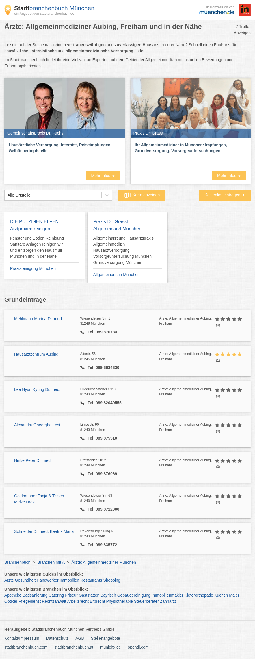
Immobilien (69, 580)
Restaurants (91, 580)
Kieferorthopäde (198, 595)
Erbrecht (97, 601)
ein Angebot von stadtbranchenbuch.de (44, 14)
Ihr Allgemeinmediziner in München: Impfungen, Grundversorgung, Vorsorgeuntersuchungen (181, 148)
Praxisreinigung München (33, 268)
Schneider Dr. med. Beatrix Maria (44, 531)
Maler (234, 595)
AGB (79, 638)
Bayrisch (108, 595)
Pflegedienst (29, 601)
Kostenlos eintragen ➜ (224, 195)
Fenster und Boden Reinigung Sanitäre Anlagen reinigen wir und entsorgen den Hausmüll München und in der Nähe (37, 247)
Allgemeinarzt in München (116, 274)
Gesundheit (25, 580)
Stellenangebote (105, 638)
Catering (56, 595)
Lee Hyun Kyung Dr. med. (37, 389)
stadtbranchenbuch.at (73, 647)
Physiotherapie (119, 601)
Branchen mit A (50, 562)
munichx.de (110, 647)
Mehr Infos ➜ (103, 175)
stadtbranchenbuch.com (25, 647)
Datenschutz (57, 638)
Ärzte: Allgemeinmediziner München (103, 562)
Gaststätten (89, 595)
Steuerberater (146, 601)
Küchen (221, 595)
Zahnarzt (168, 601)
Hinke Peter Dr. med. (33, 460)
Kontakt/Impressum (21, 638)
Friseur (71, 595)
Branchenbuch (17, 562)
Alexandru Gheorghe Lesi (37, 425)
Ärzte (9, 580)
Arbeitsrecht (78, 601)
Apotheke (12, 595)
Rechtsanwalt (54, 601)
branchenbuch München (54, 8)
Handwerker (47, 580)
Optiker (10, 601)
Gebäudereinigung (133, 595)
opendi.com (138, 647)
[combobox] (7, 195)
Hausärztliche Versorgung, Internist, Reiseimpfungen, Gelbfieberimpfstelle (60, 148)
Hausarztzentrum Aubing (36, 354)
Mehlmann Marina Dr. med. (38, 318)
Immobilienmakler (167, 595)
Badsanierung (35, 595)
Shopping (111, 580)
